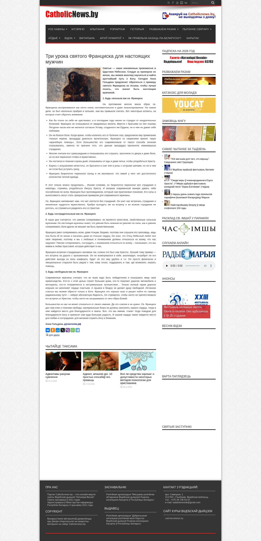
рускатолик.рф (72, 324)
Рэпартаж (117, 29)
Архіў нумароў (112, 38)
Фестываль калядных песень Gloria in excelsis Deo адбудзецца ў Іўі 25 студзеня (186, 311)
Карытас (193, 38)
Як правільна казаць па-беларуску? (154, 38)
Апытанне (97, 29)
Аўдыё (54, 38)
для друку (54, 335)
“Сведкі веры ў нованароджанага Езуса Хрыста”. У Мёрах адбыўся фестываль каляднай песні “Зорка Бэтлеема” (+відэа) (188, 183)
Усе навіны (57, 29)
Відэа (69, 38)
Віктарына (87, 38)
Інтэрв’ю (77, 29)
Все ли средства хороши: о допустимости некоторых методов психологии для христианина (137, 378)
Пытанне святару (197, 29)
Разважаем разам (163, 29)
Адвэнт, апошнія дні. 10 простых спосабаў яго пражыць (97, 376)
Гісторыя (137, 29)
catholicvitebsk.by (174, 518)
